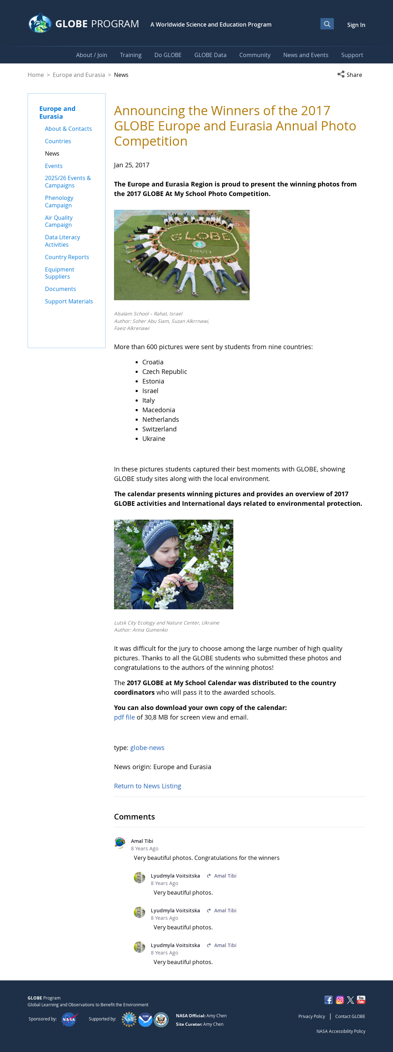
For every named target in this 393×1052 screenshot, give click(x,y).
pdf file (124, 717)
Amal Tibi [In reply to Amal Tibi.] (221, 875)
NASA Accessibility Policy (341, 1031)
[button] (351, 75)
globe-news (147, 747)
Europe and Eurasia (79, 75)
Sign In (356, 25)
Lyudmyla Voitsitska (175, 875)
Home (36, 75)
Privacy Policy (311, 1016)
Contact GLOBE (350, 1016)
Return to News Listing (147, 786)
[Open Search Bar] (327, 23)
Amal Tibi (142, 841)
